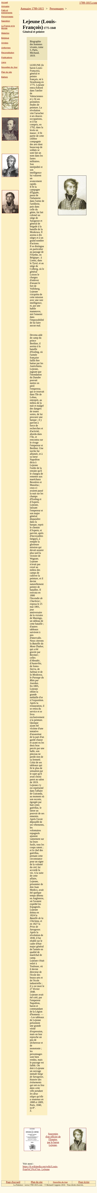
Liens (3, 62)
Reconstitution (7, 52)
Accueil (4, 2)
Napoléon (5, 21)
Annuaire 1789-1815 (32, 8)
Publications (6, 57)
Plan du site (6, 72)
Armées (4, 43)
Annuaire (5, 6)
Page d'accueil (13, 1182)
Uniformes (5, 48)
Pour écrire (84, 1182)
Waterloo (5, 33)
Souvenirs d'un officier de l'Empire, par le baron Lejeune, (53, 1139)
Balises (4, 77)
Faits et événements (6, 11)
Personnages (7, 16)
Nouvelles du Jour (9, 67)
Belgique (5, 38)
